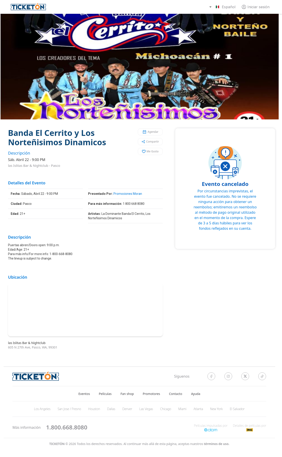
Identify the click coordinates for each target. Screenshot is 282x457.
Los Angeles (42, 409)
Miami (182, 409)
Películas (105, 394)
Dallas (111, 409)
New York (216, 409)
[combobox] (223, 6)
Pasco (55, 165)
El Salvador (237, 409)
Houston (94, 409)
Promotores (151, 394)
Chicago (165, 409)
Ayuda (195, 394)
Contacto (175, 394)
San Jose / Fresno (69, 409)
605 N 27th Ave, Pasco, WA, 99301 (32, 347)
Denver (127, 409)
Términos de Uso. (216, 444)
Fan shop (127, 394)
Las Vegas (146, 409)
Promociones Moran (127, 193)
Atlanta (198, 409)
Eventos (84, 394)
